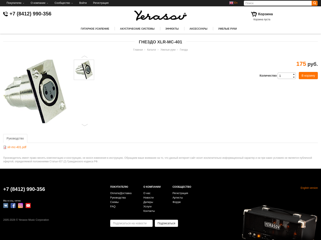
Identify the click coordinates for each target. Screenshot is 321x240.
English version (309, 187)
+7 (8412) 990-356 (30, 14)
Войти (83, 2)
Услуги (147, 206)
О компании (39, 2)
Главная (138, 49)
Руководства (118, 197)
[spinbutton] (288, 75)
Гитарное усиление (95, 28)
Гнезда (184, 49)
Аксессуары (198, 28)
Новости (148, 197)
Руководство (15, 138)
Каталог (151, 49)
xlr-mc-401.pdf (16, 147)
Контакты (149, 211)
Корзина (265, 14)
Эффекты (172, 28)
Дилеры (148, 202)
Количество (268, 75)
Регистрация (101, 2)
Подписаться (166, 223)
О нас (147, 193)
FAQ (112, 206)
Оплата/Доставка (121, 193)
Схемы (114, 202)
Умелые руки (227, 28)
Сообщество (64, 2)
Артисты (178, 197)
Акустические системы (137, 28)
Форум (177, 202)
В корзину (308, 75)
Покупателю (15, 2)
